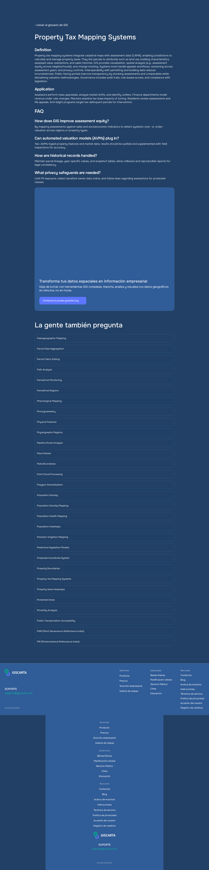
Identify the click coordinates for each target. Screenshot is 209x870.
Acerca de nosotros (190, 684)
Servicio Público (159, 684)
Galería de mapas (128, 691)
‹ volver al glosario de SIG (51, 25)
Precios (123, 680)
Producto (124, 675)
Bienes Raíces (157, 675)
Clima (153, 688)
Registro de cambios (191, 707)
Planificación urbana (161, 679)
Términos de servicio (191, 693)
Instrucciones (187, 689)
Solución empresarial (130, 685)
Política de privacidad (192, 698)
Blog (182, 679)
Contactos (186, 675)
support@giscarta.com (19, 693)
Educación (156, 693)
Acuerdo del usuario (191, 703)
